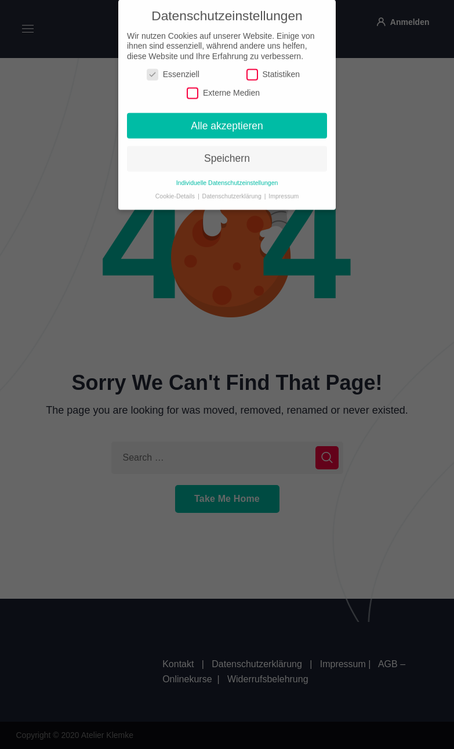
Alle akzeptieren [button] (227, 120)
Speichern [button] (227, 154)
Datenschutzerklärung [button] (232, 190)
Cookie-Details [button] (176, 190)
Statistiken (273, 69)
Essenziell (173, 69)
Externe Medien (223, 87)
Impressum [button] (283, 190)
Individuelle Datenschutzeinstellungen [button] (227, 177)
